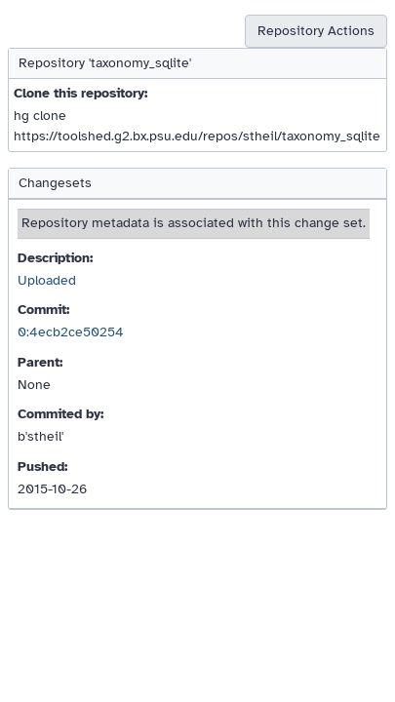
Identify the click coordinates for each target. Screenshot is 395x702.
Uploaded (47, 280)
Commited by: (60, 414)
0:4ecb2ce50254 (71, 332)
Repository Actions (316, 30)
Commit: (43, 309)
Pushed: (42, 466)
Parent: (40, 362)
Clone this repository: (80, 93)
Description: (55, 258)
